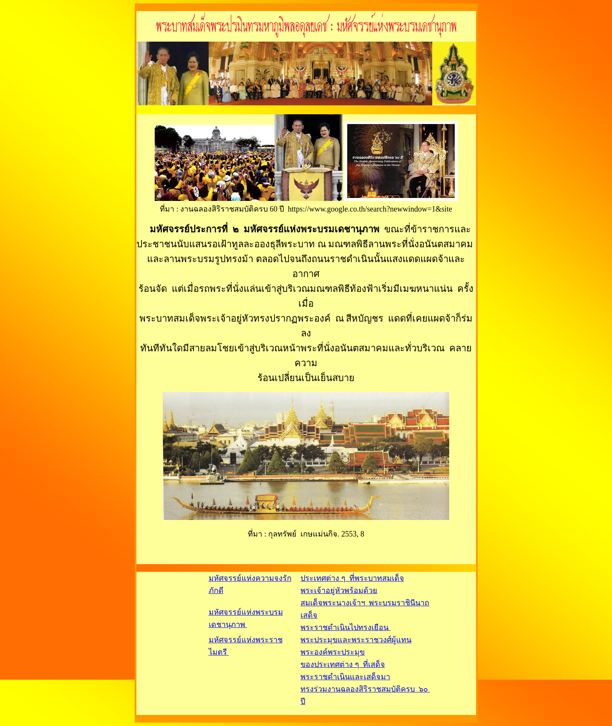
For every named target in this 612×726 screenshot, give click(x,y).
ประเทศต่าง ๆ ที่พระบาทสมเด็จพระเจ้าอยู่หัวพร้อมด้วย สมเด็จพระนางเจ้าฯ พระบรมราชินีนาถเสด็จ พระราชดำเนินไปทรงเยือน (364, 603)
